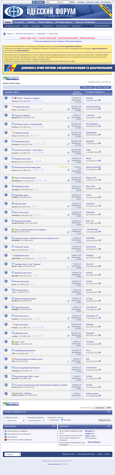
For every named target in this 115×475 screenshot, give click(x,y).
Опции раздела (87, 87)
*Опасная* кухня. (22, 247)
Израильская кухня (23, 159)
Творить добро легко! (28, 38)
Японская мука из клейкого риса (28, 359)
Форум (8, 22)
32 (80, 281)
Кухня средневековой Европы (27, 368)
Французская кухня (23, 221)
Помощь (81, 2)
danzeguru (16, 189)
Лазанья (27, 393)
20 (80, 272)
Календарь (36, 26)
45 (80, 316)
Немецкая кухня (21, 195)
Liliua (14, 136)
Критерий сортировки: (36, 417)
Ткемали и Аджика (31, 98)
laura (13, 250)
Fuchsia (15, 101)
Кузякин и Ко (17, 387)
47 (80, 203)
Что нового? (19, 22)
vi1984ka (15, 197)
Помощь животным (87, 38)
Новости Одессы (45, 22)
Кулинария (41, 34)
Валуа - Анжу (17, 266)
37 (80, 186)
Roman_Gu (16, 161)
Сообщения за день (12, 26)
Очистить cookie (92, 2)
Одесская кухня (21, 325)
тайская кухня (21, 204)
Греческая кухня (22, 316)
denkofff (15, 378)
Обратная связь (68, 454)
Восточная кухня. (22, 212)
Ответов (77, 92)
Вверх (109, 408)
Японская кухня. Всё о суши (27, 376)
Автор (16, 92)
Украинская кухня (22, 107)
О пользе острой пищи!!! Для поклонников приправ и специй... (41, 385)
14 (40, 109)
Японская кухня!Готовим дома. (28, 167)
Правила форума (94, 442)
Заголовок (8, 92)
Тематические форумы (25, 34)
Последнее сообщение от (96, 92)
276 (79, 106)
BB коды (88, 431)
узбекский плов (21, 333)
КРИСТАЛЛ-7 (17, 259)
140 (79, 255)
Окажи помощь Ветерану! (68, 38)
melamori (15, 319)
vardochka (16, 215)
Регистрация (106, 2)
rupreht (14, 207)
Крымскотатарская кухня (25, 299)
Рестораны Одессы (64, 22)
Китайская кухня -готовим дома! (28, 124)
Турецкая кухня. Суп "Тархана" (28, 264)
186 (79, 124)
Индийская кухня (22, 186)
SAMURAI (15, 309)
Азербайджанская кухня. (25, 350)
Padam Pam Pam (18, 223)
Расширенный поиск (101, 26)
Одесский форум (53, 464)
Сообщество (47, 26)
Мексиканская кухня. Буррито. (34, 230)
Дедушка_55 (16, 117)
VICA (13, 353)
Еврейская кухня (22, 255)
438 (79, 178)
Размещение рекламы (86, 454)
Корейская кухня (22, 133)
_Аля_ (14, 292)
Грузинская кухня (22, 141)
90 (42, 170)
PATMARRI (16, 240)
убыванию (66, 420)
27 (42, 327)
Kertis (14, 110)
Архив (99, 454)
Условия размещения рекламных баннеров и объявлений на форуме (57, 41)
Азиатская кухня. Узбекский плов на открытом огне (37, 238)
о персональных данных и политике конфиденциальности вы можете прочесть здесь (44, 61)
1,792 (79, 169)
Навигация (76, 26)
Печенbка (15, 344)
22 (45, 180)
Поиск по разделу (103, 87)
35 (80, 247)
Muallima (15, 301)
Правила (31, 22)
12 (43, 144)
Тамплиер (15, 371)
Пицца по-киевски (22, 115)
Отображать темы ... (11, 417)
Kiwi (13, 361)
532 (79, 324)
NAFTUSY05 (16, 181)
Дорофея (15, 276)
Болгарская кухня (28, 178)
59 (80, 158)
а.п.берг (15, 336)
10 (42, 127)
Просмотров (77, 94)
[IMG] (87, 436)
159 (79, 132)
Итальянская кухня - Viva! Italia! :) (29, 150)
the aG (14, 232)
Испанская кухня (22, 281)
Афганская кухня (22, 307)
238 (79, 141)
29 (42, 152)
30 (80, 350)
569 (79, 150)
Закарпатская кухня (23, 273)
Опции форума (61, 26)
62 (80, 98)
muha (14, 284)
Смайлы (88, 433)
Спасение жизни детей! (47, 38)
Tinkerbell (15, 144)
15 (80, 385)
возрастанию (53, 420)
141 (79, 333)
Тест (23, 342)
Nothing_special (18, 395)
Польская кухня (21, 290)
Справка (26, 26)
